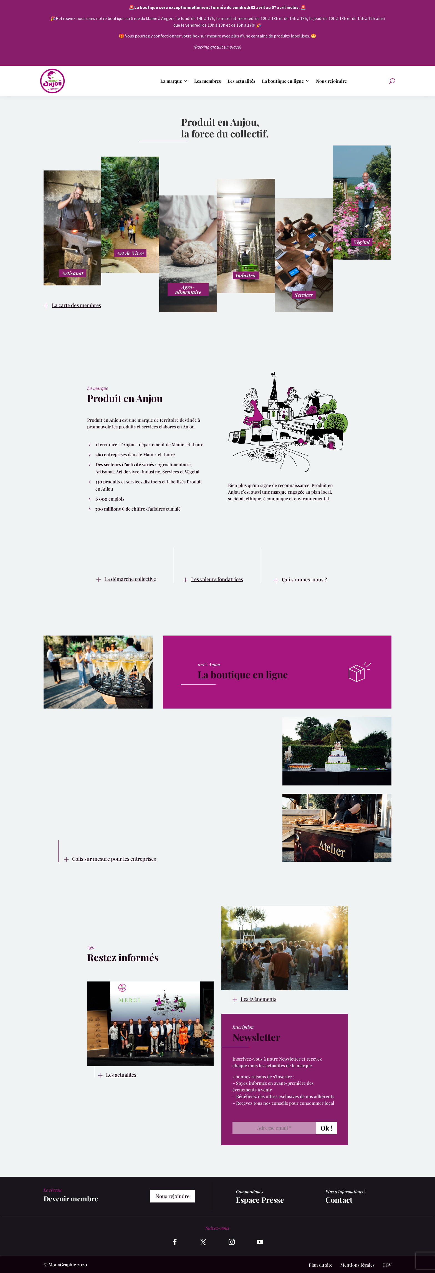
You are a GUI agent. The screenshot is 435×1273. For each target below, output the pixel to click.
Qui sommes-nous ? (304, 579)
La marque (171, 81)
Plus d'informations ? (345, 1191)
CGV (387, 1265)
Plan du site (320, 1265)
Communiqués (249, 1191)
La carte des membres (76, 305)
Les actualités (241, 81)
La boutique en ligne (283, 81)
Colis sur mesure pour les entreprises (114, 858)
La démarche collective (130, 579)
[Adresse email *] (274, 1128)
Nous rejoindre (331, 81)
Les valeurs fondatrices (217, 579)
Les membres (207, 81)
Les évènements (258, 999)
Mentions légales (357, 1265)
